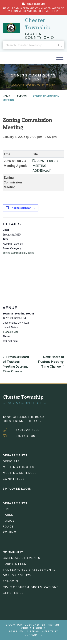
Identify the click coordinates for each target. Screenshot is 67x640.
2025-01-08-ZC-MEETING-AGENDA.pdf (46, 165)
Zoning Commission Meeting (18, 252)
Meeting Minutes (18, 467)
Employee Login (17, 488)
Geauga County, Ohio (39, 36)
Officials (11, 461)
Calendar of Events (21, 558)
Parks (8, 514)
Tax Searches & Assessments (29, 569)
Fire (6, 509)
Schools (10, 581)
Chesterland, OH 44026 (23, 421)
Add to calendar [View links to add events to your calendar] (21, 207)
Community (13, 552)
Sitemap (33, 631)
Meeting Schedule (20, 473)
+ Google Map (10, 332)
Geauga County (17, 575)
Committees (14, 478)
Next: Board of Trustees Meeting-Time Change (51, 361)
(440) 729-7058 (26, 430)
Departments (15, 455)
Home (6, 96)
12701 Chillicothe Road (23, 417)
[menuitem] (33, 461)
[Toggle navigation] (59, 58)
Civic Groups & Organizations (31, 587)
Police (9, 520)
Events (21, 96)
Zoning (9, 532)
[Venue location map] (31, 278)
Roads (8, 526)
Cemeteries (13, 593)
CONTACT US (24, 436)
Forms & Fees (14, 563)
